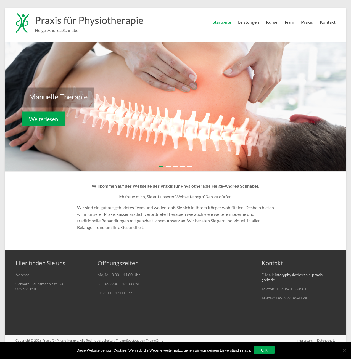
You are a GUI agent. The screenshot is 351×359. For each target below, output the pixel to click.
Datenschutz (326, 340)
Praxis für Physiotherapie (89, 20)
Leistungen (248, 22)
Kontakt (328, 22)
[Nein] (344, 350)
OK (264, 349)
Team (289, 22)
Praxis (307, 22)
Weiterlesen (43, 119)
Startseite (222, 22)
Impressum (304, 340)
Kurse (271, 22)
